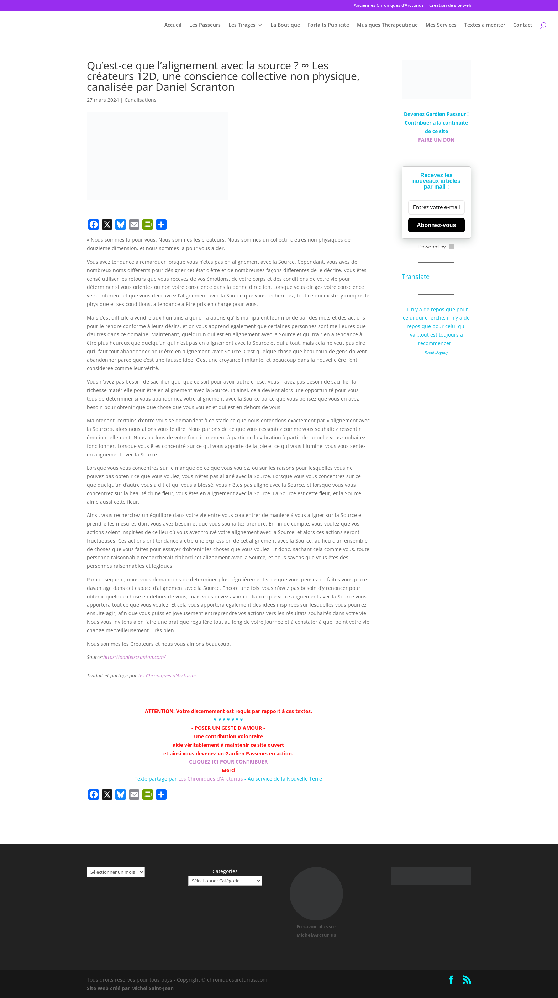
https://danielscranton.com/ (134, 657)
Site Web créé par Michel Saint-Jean (130, 988)
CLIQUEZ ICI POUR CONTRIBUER (228, 761)
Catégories (225, 871)
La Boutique (285, 25)
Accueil (172, 25)
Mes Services (441, 25)
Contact (522, 25)
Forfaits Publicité (328, 25)
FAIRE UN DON (436, 139)
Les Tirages (242, 25)
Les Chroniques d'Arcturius (211, 778)
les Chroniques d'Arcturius (167, 675)
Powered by (436, 246)
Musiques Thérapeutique (387, 25)
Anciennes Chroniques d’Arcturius (389, 5)
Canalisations (141, 99)
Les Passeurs (205, 25)
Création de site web (450, 5)
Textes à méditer (484, 25)
